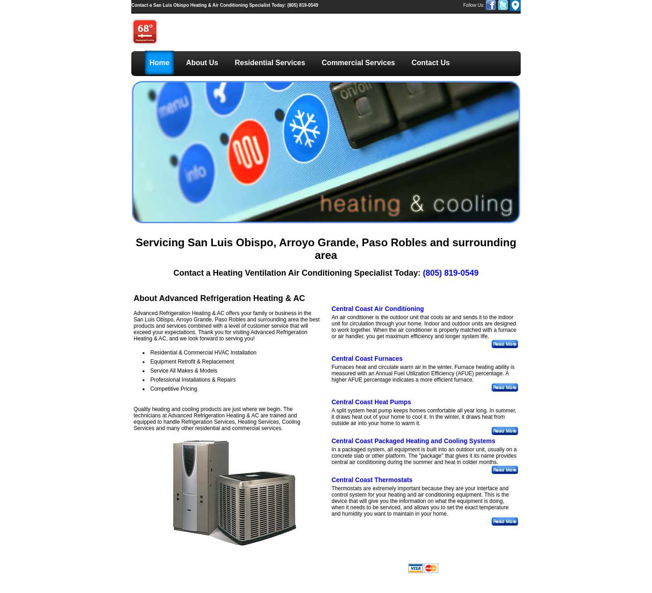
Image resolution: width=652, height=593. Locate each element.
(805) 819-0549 (224, 5)
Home (159, 63)
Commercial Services (358, 63)
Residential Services (270, 63)
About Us (202, 63)
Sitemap (312, 561)
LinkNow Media (240, 566)
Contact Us (431, 63)
